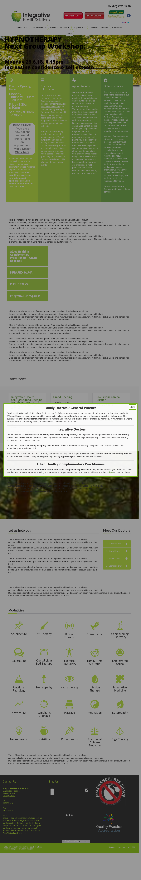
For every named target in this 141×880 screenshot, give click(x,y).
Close (132, 407)
